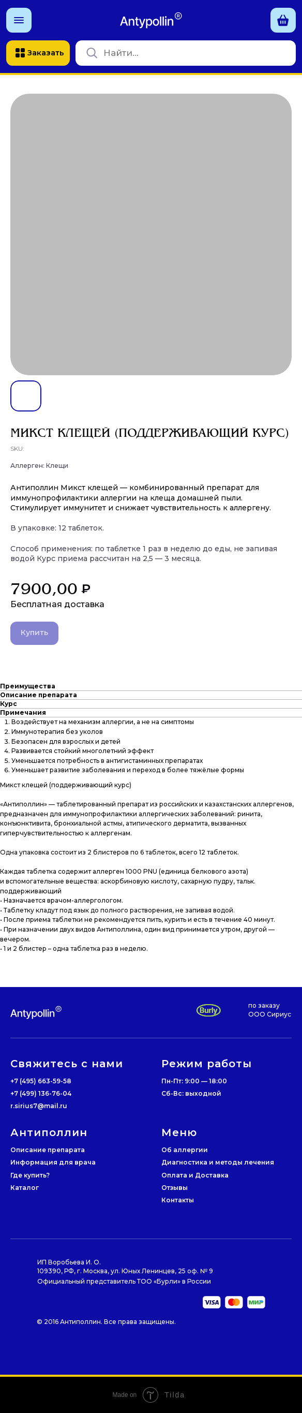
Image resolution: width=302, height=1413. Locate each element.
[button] (19, 20)
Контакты (177, 1200)
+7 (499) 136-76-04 (40, 1093)
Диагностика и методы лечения (217, 1162)
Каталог (24, 1187)
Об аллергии (184, 1150)
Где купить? (30, 1175)
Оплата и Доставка (195, 1175)
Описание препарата (47, 1150)
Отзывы (174, 1187)
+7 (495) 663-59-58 (40, 1081)
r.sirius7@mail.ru (38, 1106)
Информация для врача (53, 1162)
